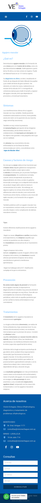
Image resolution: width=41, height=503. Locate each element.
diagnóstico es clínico (12, 78)
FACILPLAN (25, 500)
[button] (6, 16)
